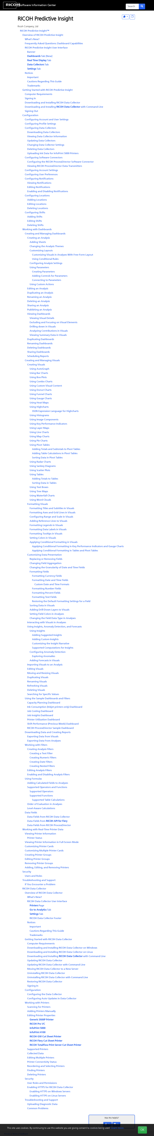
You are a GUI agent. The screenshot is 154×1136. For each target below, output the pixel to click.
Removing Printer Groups (39, 863)
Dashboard (40, 715)
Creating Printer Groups (38, 855)
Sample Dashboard (50, 728)
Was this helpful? (112, 1118)
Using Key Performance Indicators (48, 424)
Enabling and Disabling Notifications (47, 191)
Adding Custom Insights (45, 639)
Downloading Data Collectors (43, 132)
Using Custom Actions (42, 284)
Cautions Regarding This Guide (44, 81)
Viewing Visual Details (42, 318)
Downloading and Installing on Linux (60, 952)
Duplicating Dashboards (40, 339)
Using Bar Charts (39, 373)
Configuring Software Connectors (43, 158)
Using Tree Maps (39, 491)
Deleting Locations (37, 208)
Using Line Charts (39, 432)
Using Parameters (39, 267)
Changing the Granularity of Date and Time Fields (57, 567)
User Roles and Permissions (42, 1083)
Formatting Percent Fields (46, 593)
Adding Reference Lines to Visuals (48, 521)
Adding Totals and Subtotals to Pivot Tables (56, 449)
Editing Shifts (34, 221)
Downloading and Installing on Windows (62, 948)
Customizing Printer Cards (39, 846)
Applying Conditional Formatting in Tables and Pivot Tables (65, 551)
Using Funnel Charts (41, 394)
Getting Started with (47, 90)
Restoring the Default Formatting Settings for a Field (61, 601)
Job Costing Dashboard (40, 711)
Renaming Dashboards (39, 343)
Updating (44, 960)
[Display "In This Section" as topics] (132, 16)
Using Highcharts (39, 407)
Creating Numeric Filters (43, 758)
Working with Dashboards (37, 229)
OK (142, 1129)
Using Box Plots (38, 377)
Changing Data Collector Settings (45, 145)
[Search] (132, 6)
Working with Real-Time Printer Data (42, 829)
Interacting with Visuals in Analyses (46, 622)
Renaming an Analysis (39, 297)
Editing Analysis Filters (39, 770)
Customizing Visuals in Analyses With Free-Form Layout (62, 255)
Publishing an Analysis (39, 310)
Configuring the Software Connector (60, 162)
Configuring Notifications (39, 179)
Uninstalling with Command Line (57, 977)
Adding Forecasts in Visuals (45, 660)
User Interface (46, 48)
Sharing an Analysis (38, 305)
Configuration (30, 115)
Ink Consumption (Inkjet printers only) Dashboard (54, 707)
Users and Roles (33, 876)
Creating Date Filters (41, 762)
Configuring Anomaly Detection (48, 652)
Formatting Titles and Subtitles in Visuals (52, 508)
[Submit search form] (142, 6)
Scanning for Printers (38, 1007)
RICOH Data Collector (34, 889)
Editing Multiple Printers (40, 1058)
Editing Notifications (38, 187)
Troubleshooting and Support (38, 880)
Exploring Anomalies (43, 656)
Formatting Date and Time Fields (50, 580)
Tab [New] (39, 56)
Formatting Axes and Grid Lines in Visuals (52, 512)
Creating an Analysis (38, 238)
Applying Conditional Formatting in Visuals (53, 542)
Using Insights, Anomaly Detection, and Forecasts (54, 627)
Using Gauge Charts (41, 398)
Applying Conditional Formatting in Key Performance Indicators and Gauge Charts (78, 546)
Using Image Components (44, 420)
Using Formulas (33, 779)
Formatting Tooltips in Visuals (46, 534)
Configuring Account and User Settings (46, 119)
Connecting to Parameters (46, 280)
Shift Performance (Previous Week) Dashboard (53, 724)
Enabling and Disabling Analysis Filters (48, 774)
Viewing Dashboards (38, 314)
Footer (45, 918)
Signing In (30, 98)
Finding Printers (36, 1070)
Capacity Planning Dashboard (43, 703)
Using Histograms (39, 415)
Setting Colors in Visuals (43, 538)
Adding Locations (37, 200)
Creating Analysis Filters (40, 749)
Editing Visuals (35, 669)
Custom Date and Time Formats (51, 584)
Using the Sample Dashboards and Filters (47, 698)
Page (37, 905)
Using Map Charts (39, 436)
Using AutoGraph (39, 369)
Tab (39, 60)
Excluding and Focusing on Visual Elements (53, 322)
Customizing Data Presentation (44, 555)
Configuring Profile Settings (40, 124)
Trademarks (33, 86)
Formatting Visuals (37, 504)
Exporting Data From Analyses (44, 741)
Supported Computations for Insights (52, 648)
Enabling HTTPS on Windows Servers (50, 1091)
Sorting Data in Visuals (42, 605)
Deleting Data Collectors (40, 149)
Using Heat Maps (39, 403)
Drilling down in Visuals (43, 327)
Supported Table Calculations (48, 800)
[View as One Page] (125, 16)
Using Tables (36, 474)
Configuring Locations (37, 196)
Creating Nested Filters (42, 766)
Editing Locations (36, 204)
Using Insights (37, 631)
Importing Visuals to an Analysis (44, 665)
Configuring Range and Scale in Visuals (51, 517)
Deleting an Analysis (38, 301)
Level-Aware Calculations (41, 808)
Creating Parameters (43, 272)
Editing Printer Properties (41, 1015)
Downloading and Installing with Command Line (64, 107)
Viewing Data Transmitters (54, 166)
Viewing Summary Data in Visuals (48, 335)
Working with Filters (36, 745)
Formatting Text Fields (44, 597)
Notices (29, 73)
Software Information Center (37, 5)
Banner (31, 52)
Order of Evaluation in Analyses (44, 804)
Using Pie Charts (39, 441)
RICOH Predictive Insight (34, 31)
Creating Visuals (36, 365)
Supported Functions (41, 796)
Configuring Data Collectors (40, 128)
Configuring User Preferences (41, 174)
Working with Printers (37, 1003)
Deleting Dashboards (39, 348)
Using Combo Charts (41, 381)
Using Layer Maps (39, 428)
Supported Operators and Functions (47, 787)
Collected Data (35, 1053)
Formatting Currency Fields (47, 576)
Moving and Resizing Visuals (43, 673)
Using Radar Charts (40, 462)
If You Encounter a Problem (40, 884)
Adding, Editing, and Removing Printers (47, 867)
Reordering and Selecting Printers (46, 1066)
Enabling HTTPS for (50, 1087)
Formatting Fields (39, 572)
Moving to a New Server (52, 969)
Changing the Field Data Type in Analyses (53, 618)
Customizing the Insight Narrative (50, 643)
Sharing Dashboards (38, 352)
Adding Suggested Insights (47, 635)
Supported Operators (41, 791)
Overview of (42, 35)
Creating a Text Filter (41, 753)
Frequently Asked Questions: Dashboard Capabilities (54, 43)
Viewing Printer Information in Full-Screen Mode (52, 842)
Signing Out (31, 111)
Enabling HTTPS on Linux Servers (48, 1096)
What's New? (32, 39)
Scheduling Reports (38, 356)
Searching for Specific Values (43, 694)
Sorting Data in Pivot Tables (47, 458)
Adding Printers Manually (41, 1011)
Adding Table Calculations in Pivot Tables (54, 453)
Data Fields (31, 813)
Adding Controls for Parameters (49, 276)
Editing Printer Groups (37, 859)
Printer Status (34, 838)
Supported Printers (37, 1049)
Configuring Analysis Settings (46, 263)
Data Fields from (48, 817)
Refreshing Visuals (37, 686)
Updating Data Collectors (41, 141)
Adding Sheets (38, 242)
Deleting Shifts (35, 225)
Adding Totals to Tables (45, 479)
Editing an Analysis (37, 289)
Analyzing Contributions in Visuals (49, 331)
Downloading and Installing (52, 103)
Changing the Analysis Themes (47, 246)
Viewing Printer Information (40, 834)
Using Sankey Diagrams (43, 466)
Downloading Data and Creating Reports (48, 732)
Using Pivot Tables (40, 445)
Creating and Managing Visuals (42, 360)
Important (32, 77)
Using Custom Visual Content (46, 386)
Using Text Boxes (39, 487)
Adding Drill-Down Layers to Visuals (49, 610)
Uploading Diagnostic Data (42, 1104)
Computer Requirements (38, 94)
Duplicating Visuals (37, 677)
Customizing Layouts (41, 250)
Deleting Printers (36, 1075)
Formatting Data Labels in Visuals (48, 529)
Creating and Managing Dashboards (45, 234)
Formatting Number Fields (46, 589)
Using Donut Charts (40, 390)
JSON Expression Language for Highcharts (55, 411)
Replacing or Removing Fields (46, 559)
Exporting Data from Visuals (42, 736)
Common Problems (37, 1108)
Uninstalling (46, 973)
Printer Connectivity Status (42, 1062)
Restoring (44, 982)
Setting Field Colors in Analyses (47, 614)
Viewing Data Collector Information (47, 136)
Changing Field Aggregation (46, 563)
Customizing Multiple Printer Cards (44, 851)
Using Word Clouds (40, 500)
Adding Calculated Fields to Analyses (47, 783)
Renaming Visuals (37, 682)
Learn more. (117, 1128)
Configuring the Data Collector (44, 994)
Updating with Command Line (56, 965)
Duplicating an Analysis (40, 293)
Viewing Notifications (39, 183)
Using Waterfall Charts (42, 496)
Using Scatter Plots (40, 470)
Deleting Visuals (36, 690)
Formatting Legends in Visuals (46, 525)
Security (26, 872)
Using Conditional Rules (45, 259)
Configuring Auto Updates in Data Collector (51, 998)
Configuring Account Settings (41, 170)
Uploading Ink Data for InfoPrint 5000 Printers (53, 153)
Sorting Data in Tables (44, 483)
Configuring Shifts (35, 212)
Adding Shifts (34, 217)
